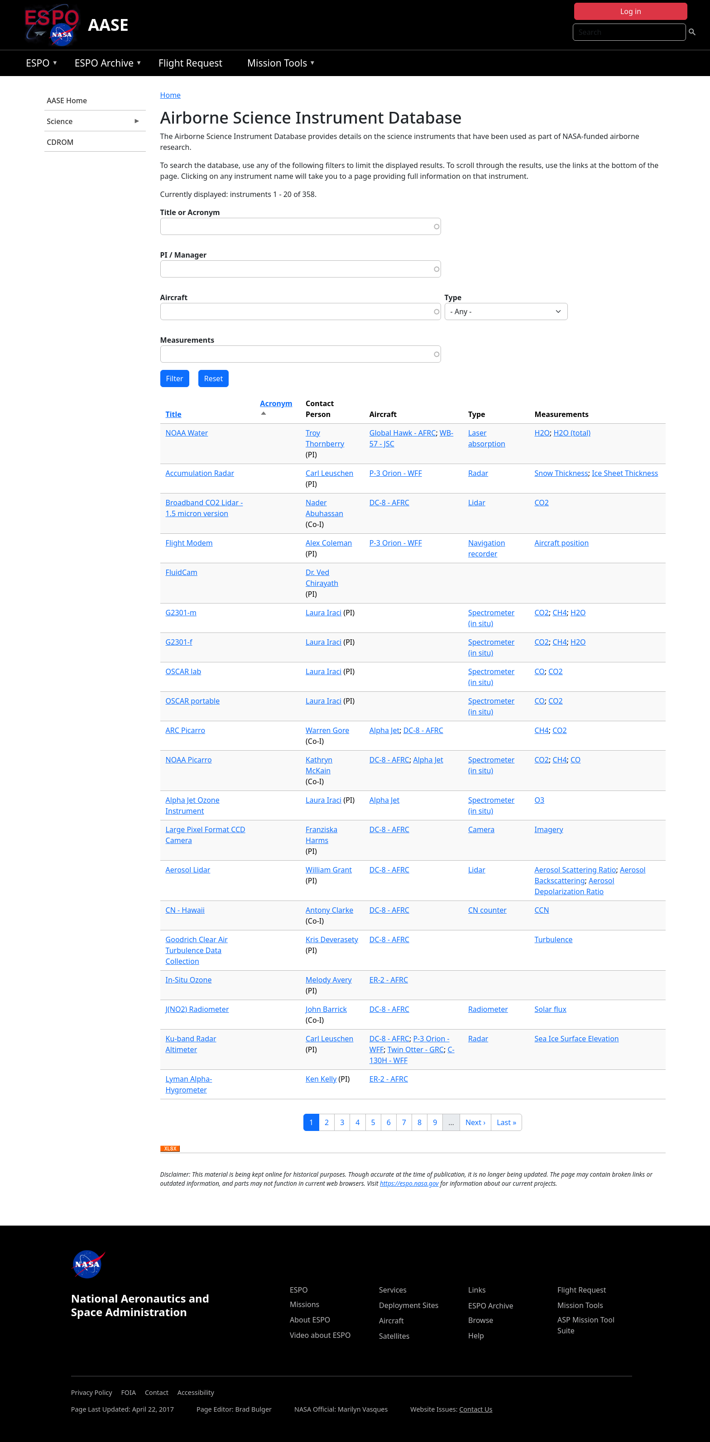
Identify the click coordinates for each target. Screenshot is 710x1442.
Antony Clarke (329, 910)
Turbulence (554, 939)
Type (453, 297)
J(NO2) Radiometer (197, 1009)
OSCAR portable (193, 701)
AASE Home (67, 100)
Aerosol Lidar (188, 870)
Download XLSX (170, 1149)
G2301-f (179, 642)
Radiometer (488, 1009)
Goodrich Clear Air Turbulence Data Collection (197, 950)
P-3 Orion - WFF (395, 473)
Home (170, 95)
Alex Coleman (329, 543)
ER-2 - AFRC (388, 980)
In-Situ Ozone (189, 980)
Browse (480, 1320)
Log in (630, 11)
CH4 (559, 613)
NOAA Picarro (189, 760)
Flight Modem (189, 543)
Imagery (549, 829)
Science (92, 123)
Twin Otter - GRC (416, 1049)
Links (477, 1290)
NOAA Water (187, 433)
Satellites (394, 1336)
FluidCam (181, 572)
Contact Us (475, 1409)
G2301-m (181, 613)
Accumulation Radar (200, 473)
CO (540, 671)
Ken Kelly (321, 1079)
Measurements (187, 340)
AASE (108, 25)
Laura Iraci (323, 613)
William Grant (329, 870)
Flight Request (190, 63)
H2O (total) (572, 433)
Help (476, 1336)
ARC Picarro (186, 730)
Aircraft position (562, 543)
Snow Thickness (561, 473)
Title (174, 414)
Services (393, 1290)
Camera (481, 829)
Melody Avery (329, 980)
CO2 (542, 503)
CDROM (60, 142)
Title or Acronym (190, 212)
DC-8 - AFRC (389, 503)
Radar (478, 473)
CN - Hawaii (185, 910)
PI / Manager (183, 255)
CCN (542, 910)
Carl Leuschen (329, 473)
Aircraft (174, 297)
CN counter (487, 910)
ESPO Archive (106, 64)
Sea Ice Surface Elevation (577, 1039)
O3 (540, 800)
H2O (542, 433)
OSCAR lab (183, 671)
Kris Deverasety (332, 939)
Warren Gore (327, 730)
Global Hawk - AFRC (402, 433)
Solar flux (550, 1009)
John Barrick (326, 1009)
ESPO (39, 64)
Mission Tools (279, 64)
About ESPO (310, 1320)
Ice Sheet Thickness (625, 473)
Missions (304, 1304)
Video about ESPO (320, 1335)
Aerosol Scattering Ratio (575, 870)
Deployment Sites (408, 1305)
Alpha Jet (384, 730)
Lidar (476, 503)
